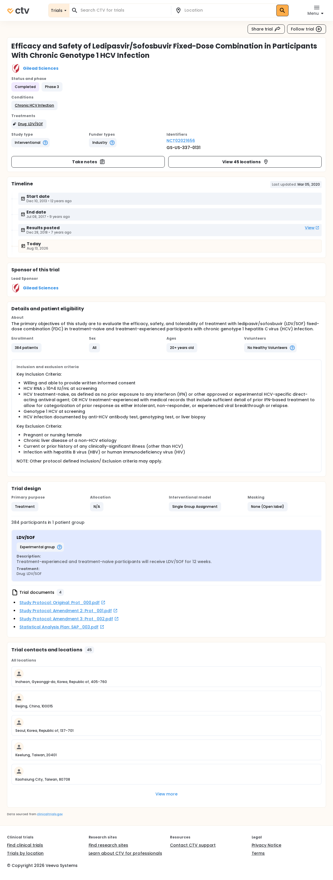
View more (166, 794)
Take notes (88, 162)
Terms (258, 853)
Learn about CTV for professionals (125, 853)
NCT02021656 (180, 140)
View (312, 227)
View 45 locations (245, 162)
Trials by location (25, 853)
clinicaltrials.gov (49, 814)
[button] (34, 105)
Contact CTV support (193, 845)
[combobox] (123, 10)
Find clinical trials (25, 845)
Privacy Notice (267, 845)
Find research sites (108, 845)
